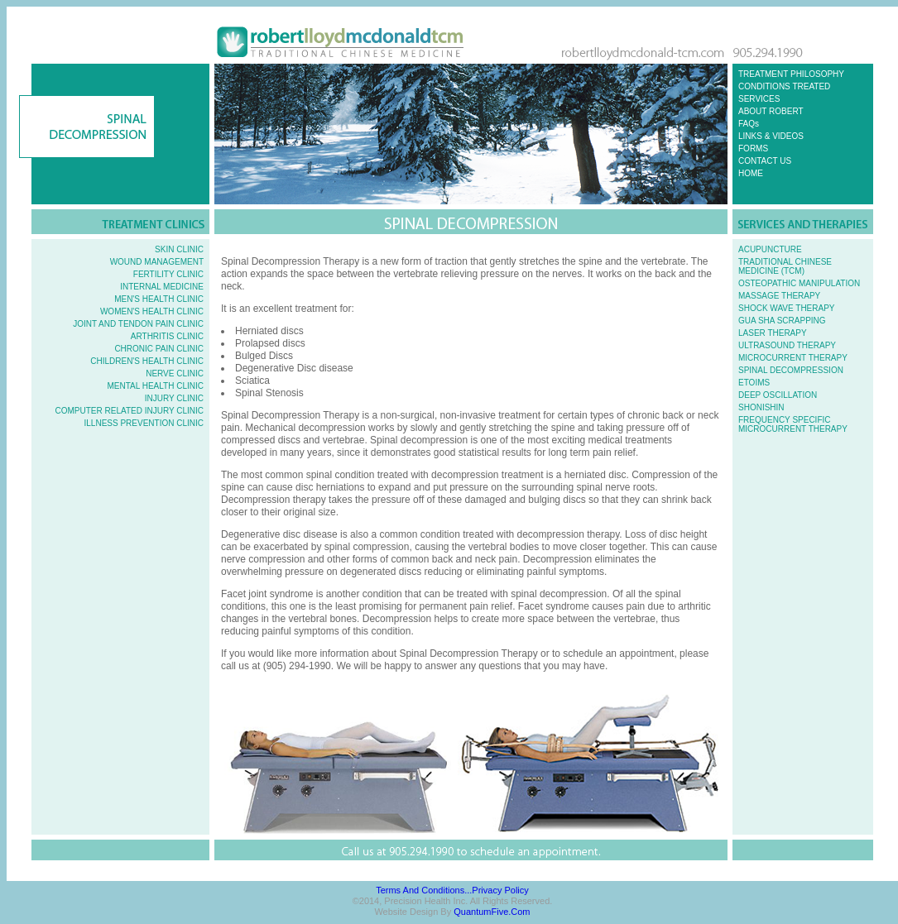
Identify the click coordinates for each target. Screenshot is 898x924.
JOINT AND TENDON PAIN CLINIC (138, 323)
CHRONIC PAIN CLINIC (159, 348)
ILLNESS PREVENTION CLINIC (144, 423)
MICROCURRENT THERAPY (793, 357)
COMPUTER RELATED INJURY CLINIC (129, 410)
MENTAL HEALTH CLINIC (156, 385)
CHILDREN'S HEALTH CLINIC (147, 361)
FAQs (748, 123)
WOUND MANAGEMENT (157, 261)
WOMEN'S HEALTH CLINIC (152, 311)
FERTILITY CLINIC (168, 274)
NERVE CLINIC (175, 373)
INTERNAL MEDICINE (162, 286)
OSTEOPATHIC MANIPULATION (799, 283)
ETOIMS (754, 382)
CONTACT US (764, 160)
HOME (750, 173)
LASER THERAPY (772, 333)
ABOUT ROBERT (771, 111)
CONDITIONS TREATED (784, 86)
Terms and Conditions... (424, 890)
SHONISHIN (761, 407)
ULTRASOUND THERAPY (787, 345)
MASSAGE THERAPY (779, 295)
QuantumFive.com (492, 912)
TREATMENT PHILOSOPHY (791, 74)
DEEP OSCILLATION (777, 395)
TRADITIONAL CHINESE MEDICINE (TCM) (785, 266)
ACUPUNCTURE (770, 249)
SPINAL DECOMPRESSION (790, 370)
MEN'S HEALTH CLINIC (159, 299)
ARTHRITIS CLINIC (167, 336)
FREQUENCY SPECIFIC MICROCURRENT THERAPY (793, 424)
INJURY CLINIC (174, 398)
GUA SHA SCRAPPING (782, 320)
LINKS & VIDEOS (771, 136)
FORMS (753, 148)
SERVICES (759, 98)
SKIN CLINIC (179, 249)
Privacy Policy (500, 890)
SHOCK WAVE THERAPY (786, 308)
